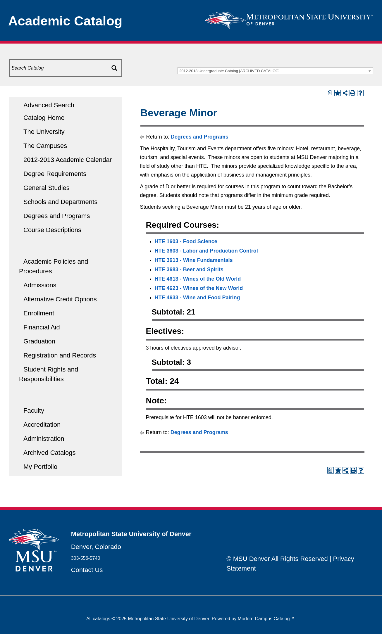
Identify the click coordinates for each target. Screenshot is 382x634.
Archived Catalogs (49, 452)
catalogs (101, 618)
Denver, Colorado (96, 546)
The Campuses (45, 145)
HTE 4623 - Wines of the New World (199, 288)
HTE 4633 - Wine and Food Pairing (197, 297)
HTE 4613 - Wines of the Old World (198, 279)
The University (44, 131)
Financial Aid (41, 327)
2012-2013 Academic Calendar (67, 159)
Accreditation (42, 424)
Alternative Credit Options (60, 299)
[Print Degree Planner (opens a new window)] (330, 93)
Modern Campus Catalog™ (266, 618)
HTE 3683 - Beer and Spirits (189, 269)
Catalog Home (44, 117)
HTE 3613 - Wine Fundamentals (194, 260)
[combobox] (275, 70)
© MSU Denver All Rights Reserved (277, 558)
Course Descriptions (52, 230)
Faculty (33, 410)
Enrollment (38, 313)
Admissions (39, 285)
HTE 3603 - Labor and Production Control (206, 251)
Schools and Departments (60, 201)
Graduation (39, 341)
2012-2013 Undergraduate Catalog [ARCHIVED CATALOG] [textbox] (229, 71)
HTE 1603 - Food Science (186, 241)
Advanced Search (48, 105)
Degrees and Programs (56, 216)
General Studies (46, 187)
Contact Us (87, 569)
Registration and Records (59, 355)
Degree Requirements (54, 173)
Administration (43, 438)
